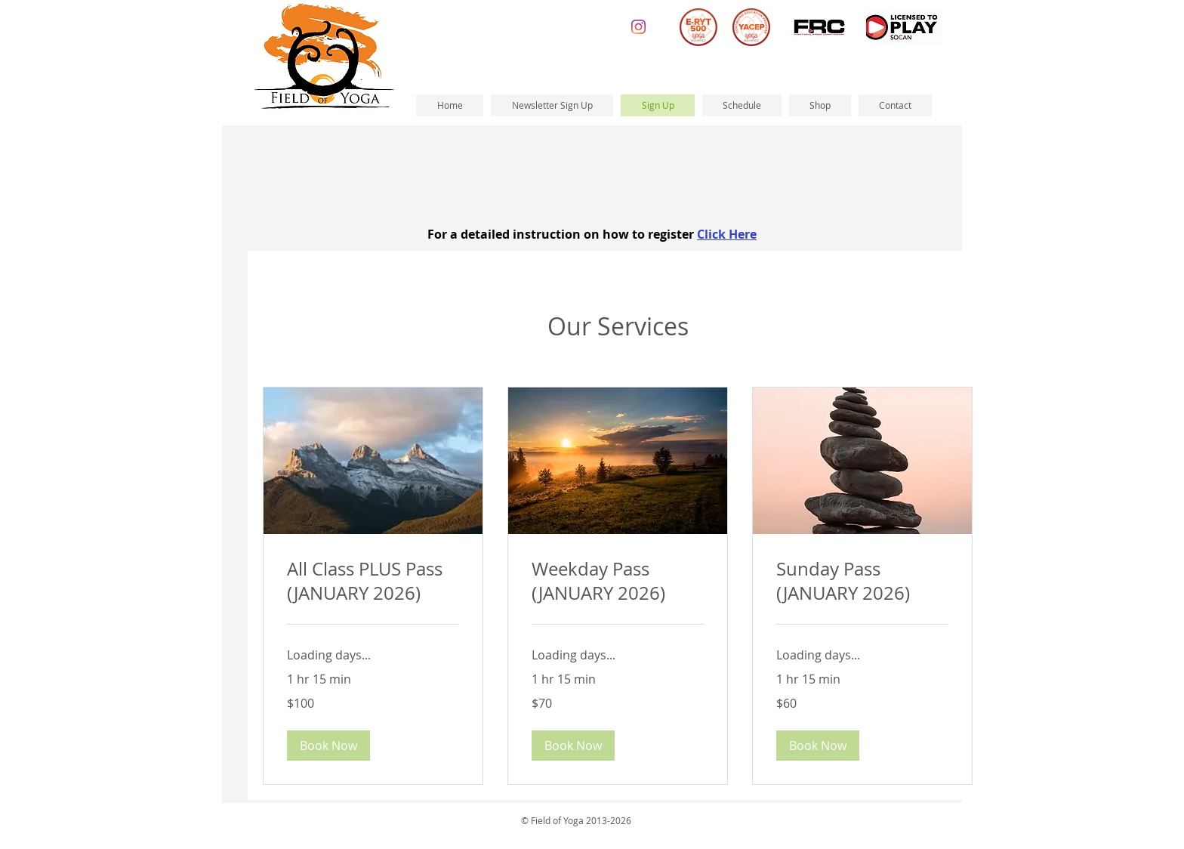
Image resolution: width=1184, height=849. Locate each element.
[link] (373, 581)
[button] (328, 745)
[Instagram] (638, 27)
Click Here (727, 234)
